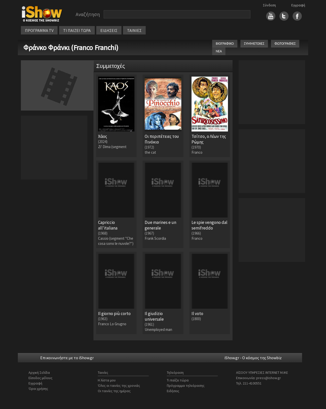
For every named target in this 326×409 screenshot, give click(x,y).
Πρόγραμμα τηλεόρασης (186, 385)
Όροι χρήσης (38, 388)
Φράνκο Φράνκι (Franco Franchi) (70, 47)
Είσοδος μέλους (40, 378)
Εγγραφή (298, 5)
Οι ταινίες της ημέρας (114, 391)
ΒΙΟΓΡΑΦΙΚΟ (225, 43)
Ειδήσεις (173, 391)
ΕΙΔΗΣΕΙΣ (108, 30)
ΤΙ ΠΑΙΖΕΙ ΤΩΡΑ (77, 30)
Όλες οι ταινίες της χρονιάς (119, 385)
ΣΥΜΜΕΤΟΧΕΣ (254, 43)
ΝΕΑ (219, 51)
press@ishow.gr (268, 378)
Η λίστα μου (107, 380)
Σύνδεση (269, 5)
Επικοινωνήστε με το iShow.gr (67, 357)
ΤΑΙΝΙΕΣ (134, 30)
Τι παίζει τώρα (178, 380)
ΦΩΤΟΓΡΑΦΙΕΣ (285, 43)
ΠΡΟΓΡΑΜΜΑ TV (39, 30)
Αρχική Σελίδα (39, 372)
